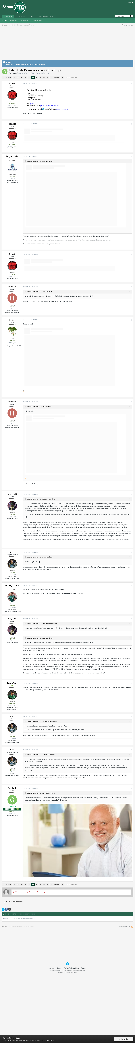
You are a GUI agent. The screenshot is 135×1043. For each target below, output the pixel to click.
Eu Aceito (123, 1039)
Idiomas (52, 1027)
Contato (83, 1027)
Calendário (13, 20)
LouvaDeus (12, 742)
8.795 (12, 573)
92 (47, 77)
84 (18, 77)
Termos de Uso (34, 1040)
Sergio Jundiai (12, 215)
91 (44, 77)
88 (33, 77)
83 (14, 77)
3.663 (12, 631)
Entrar (130, 2)
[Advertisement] (67, 43)
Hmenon (12, 345)
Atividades (21, 16)
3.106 (12, 235)
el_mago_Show (12, 644)
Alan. (12, 611)
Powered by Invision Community (67, 1031)
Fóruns (4, 20)
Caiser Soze (47, 558)
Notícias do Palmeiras (46, 16)
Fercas (12, 379)
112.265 (12, 104)
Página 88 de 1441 (71, 77)
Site (31, 16)
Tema (59, 1027)
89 (36, 77)
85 (21, 77)
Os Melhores (24, 20)
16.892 (12, 366)
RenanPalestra (48, 682)
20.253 (12, 870)
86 (25, 77)
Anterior (8, 77)
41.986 (12, 399)
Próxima (56, 77)
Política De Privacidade (71, 1027)
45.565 (12, 762)
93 (51, 77)
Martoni (45, 350)
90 (40, 77)
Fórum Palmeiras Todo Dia (40, 73)
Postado (30, 83)
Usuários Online (37, 20)
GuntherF (15, 73)
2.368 (12, 665)
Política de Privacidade (47, 1040)
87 (29, 77)
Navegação (8, 16)
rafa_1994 (12, 553)
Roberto (12, 83)
